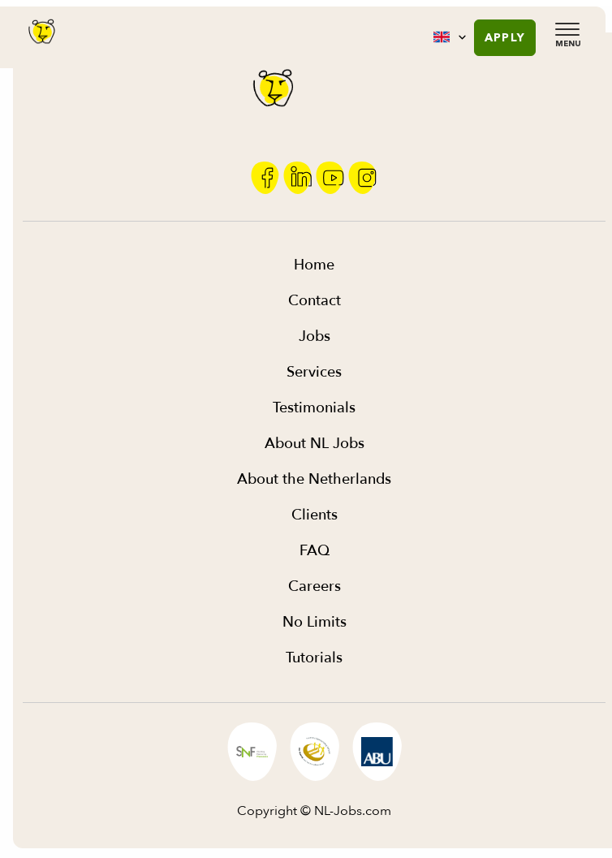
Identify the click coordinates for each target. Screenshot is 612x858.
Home (314, 265)
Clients (314, 515)
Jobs (314, 336)
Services (314, 372)
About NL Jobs (314, 443)
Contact (314, 301)
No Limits (314, 622)
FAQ (315, 551)
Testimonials (314, 408)
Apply (505, 37)
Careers (314, 586)
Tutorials (314, 658)
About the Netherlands (314, 479)
